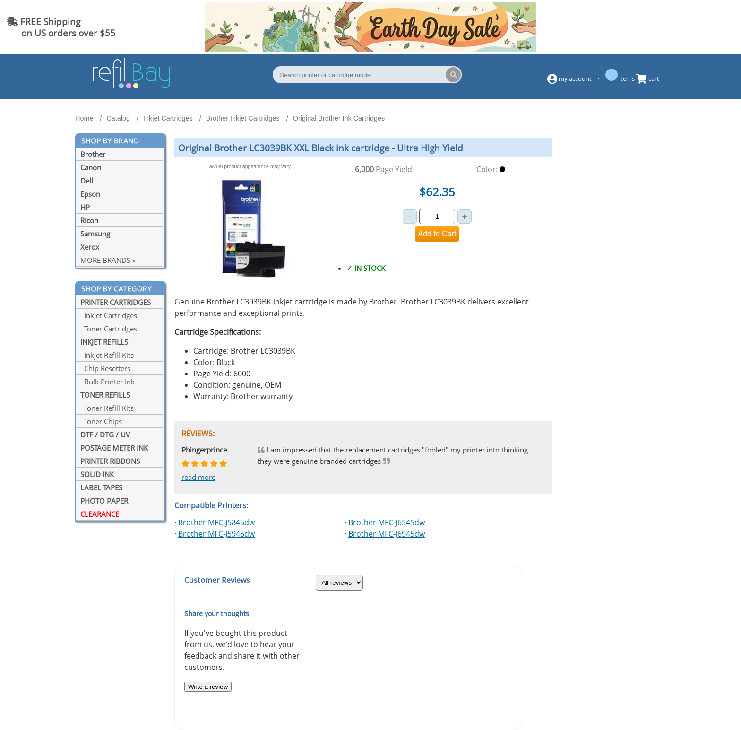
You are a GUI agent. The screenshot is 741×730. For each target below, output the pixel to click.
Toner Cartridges (108, 328)
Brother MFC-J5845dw (216, 522)
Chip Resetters (105, 368)
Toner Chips (101, 421)
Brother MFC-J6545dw (386, 522)
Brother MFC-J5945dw (216, 534)
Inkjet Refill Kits (107, 355)
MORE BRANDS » (108, 260)
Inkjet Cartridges (108, 315)
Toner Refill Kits (107, 408)
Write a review (208, 686)
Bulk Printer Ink (107, 381)
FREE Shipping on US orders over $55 (61, 27)
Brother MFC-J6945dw (386, 534)
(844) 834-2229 (695, 27)
